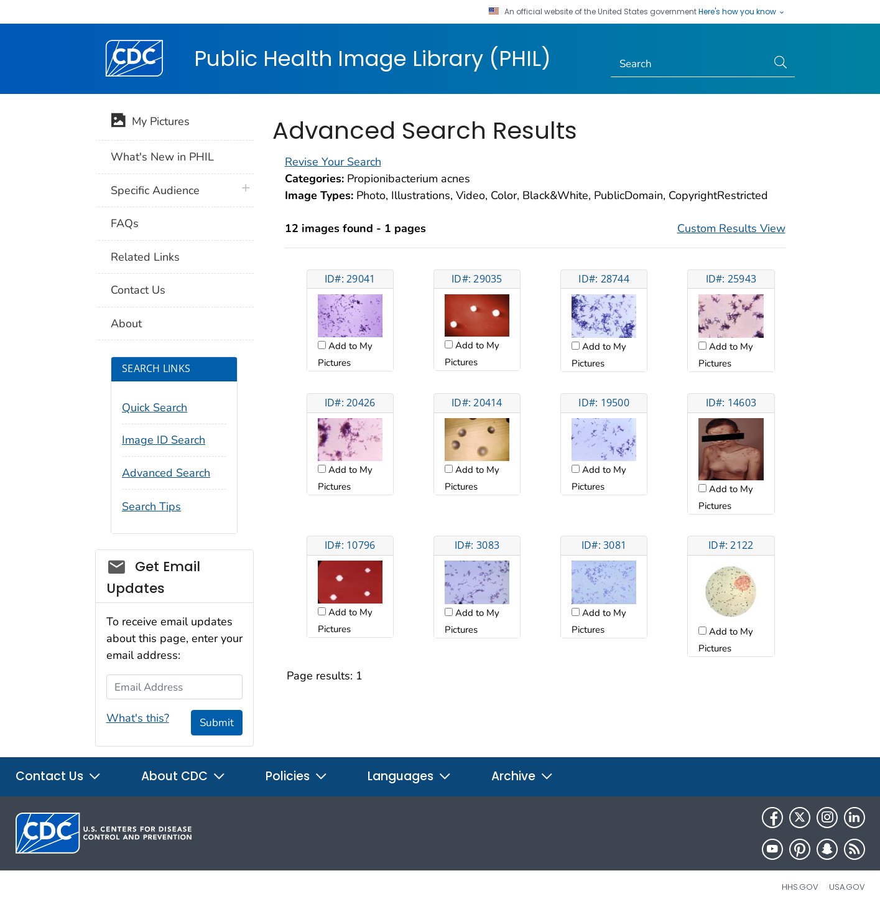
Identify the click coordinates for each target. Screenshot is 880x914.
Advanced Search (166, 472)
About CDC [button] (183, 776)
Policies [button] (297, 776)
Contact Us (138, 289)
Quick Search (154, 407)
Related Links (145, 256)
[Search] (689, 64)
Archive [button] (522, 776)
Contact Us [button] (58, 776)
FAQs (125, 223)
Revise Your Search (333, 161)
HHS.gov (800, 887)
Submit (217, 723)
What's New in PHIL (162, 156)
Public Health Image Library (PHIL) (372, 58)
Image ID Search (163, 439)
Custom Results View (731, 228)
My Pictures (150, 123)
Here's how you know (741, 11)
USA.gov (847, 887)
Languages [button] (410, 776)
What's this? (137, 718)
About (126, 323)
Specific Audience (155, 190)
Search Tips (151, 506)
